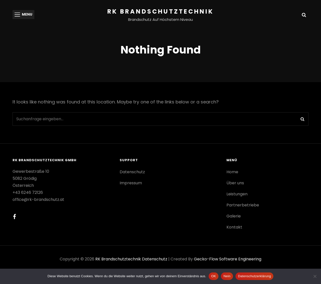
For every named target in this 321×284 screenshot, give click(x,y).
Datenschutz (132, 172)
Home (232, 172)
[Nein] (314, 276)
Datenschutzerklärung (254, 276)
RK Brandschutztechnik (160, 11)
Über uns (235, 183)
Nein (226, 276)
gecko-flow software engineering (227, 259)
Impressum (131, 183)
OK (213, 276)
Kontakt (234, 227)
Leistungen (237, 194)
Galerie (233, 216)
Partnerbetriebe (242, 205)
